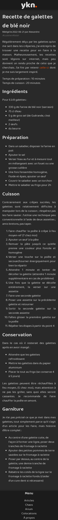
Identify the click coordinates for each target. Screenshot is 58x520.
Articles (29, 500)
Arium (29, 509)
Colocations (29, 513)
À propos (29, 518)
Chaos (29, 505)
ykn (29, 5)
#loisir (15, 35)
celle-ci (44, 68)
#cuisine (7, 35)
